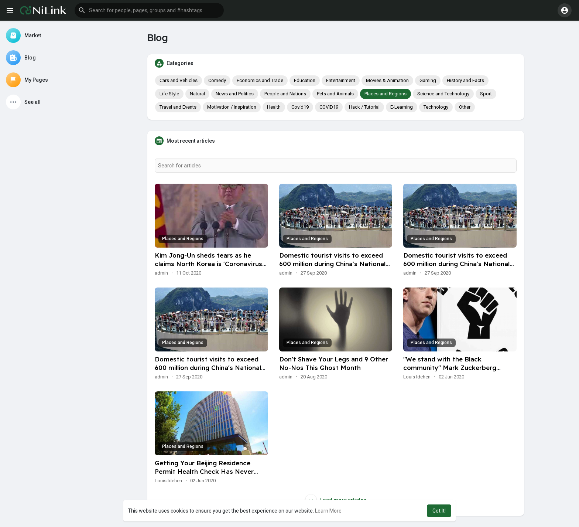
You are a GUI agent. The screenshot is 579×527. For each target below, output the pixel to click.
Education (304, 80)
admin (161, 273)
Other (464, 107)
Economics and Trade (260, 80)
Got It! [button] (439, 511)
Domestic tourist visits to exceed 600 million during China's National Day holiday (332, 263)
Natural (197, 93)
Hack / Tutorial (364, 107)
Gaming (427, 80)
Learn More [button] (328, 511)
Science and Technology (443, 93)
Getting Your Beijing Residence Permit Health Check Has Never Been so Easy (204, 471)
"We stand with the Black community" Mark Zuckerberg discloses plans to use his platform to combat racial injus (457, 371)
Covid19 (300, 107)
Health (274, 107)
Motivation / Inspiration (231, 107)
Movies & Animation (387, 80)
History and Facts (465, 80)
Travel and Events (178, 107)
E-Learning (401, 107)
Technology (436, 107)
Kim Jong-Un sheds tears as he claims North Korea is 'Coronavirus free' (208, 263)
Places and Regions (385, 93)
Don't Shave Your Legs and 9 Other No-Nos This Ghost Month (333, 363)
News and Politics (235, 93)
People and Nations (285, 93)
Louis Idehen (417, 377)
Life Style (169, 93)
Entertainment (340, 80)
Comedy (217, 80)
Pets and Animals (335, 93)
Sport (486, 93)
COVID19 (328, 107)
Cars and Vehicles (179, 80)
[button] (149, 10)
